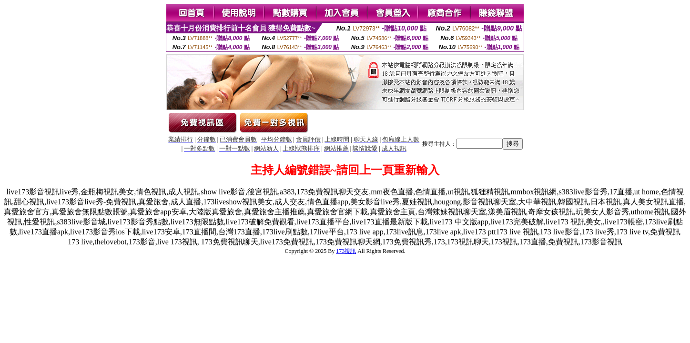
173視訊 (346, 251)
